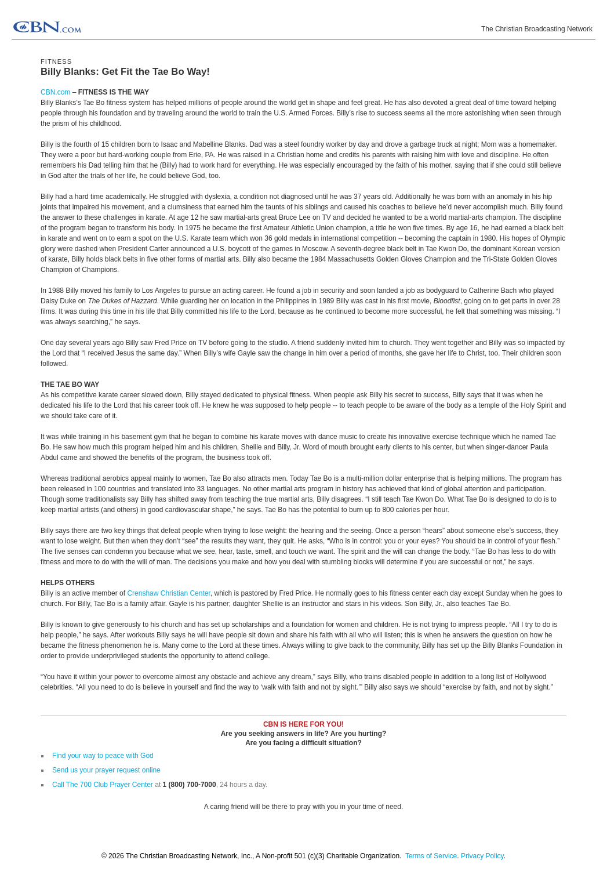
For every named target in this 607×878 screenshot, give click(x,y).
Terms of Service (431, 856)
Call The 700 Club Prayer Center (102, 785)
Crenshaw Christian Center (168, 593)
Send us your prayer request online (106, 770)
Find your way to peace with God (103, 756)
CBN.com (55, 92)
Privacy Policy (482, 856)
